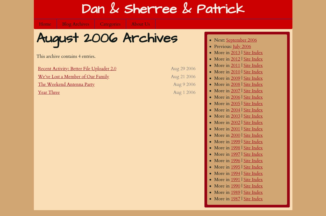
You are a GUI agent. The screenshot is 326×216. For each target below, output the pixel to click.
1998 (235, 148)
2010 (235, 72)
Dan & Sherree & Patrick (163, 9)
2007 (235, 91)
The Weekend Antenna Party (66, 84)
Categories (110, 24)
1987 (235, 199)
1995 (235, 167)
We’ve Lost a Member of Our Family (73, 77)
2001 (235, 129)
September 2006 (241, 40)
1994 (235, 173)
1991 (235, 180)
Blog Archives (75, 24)
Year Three (49, 92)
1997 (235, 154)
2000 (235, 135)
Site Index (253, 53)
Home (45, 24)
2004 (235, 110)
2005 (235, 104)
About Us (140, 24)
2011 (235, 65)
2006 (235, 97)
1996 (235, 161)
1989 (235, 192)
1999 (235, 142)
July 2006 (242, 46)
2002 (235, 122)
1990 (235, 186)
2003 (235, 116)
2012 (235, 59)
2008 (235, 84)
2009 (235, 78)
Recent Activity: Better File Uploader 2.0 (77, 69)
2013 (235, 53)
